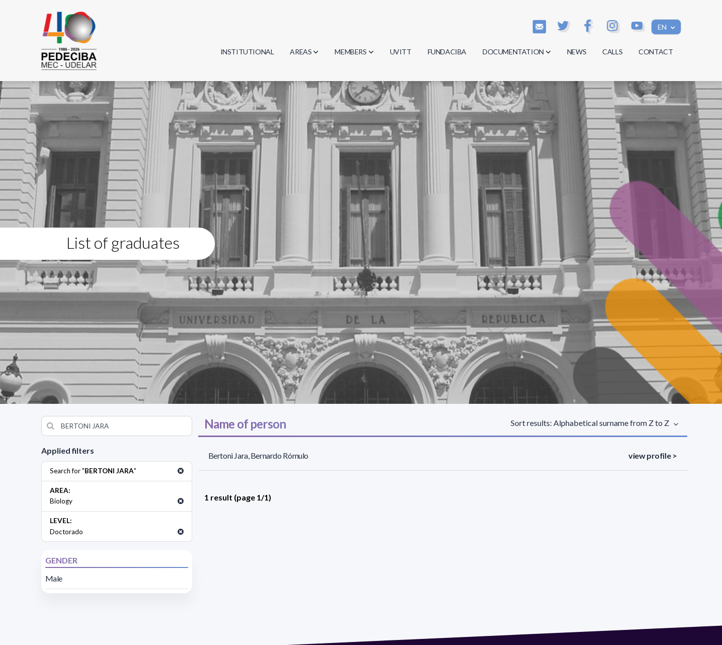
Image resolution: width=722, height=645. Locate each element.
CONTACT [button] (655, 51)
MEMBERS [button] (354, 51)
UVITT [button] (401, 51)
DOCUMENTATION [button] (517, 51)
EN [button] (663, 27)
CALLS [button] (612, 51)
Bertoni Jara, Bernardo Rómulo (258, 455)
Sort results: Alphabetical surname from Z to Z (592, 422)
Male (53, 578)
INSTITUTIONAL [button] (247, 51)
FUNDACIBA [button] (447, 51)
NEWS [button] (576, 51)
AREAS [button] (304, 51)
